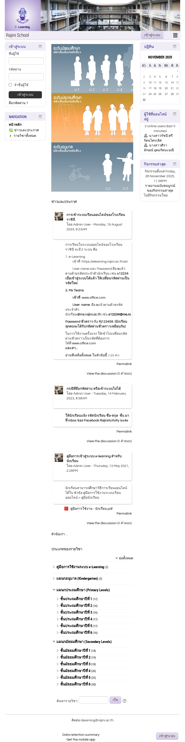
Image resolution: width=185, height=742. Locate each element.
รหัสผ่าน (15, 69)
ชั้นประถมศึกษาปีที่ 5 (76, 625)
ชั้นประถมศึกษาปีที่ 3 (76, 612)
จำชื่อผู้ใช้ (18, 85)
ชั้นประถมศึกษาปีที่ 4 (76, 618)
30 (144, 100)
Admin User (82, 224)
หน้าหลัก (15, 124)
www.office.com (94, 297)
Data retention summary (80, 734)
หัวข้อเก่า (58, 534)
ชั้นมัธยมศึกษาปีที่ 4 (75, 670)
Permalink (124, 364)
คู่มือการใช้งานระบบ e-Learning (80, 566)
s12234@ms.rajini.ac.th (126, 314)
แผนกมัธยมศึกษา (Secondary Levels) (84, 641)
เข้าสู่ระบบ (152, 35)
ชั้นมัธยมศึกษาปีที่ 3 (75, 663)
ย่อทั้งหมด (126, 558)
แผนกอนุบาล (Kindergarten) (77, 578)
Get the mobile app (80, 739)
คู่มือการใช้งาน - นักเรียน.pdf (91, 508)
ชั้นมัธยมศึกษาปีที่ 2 (75, 657)
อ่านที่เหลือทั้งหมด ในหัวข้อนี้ (86, 355)
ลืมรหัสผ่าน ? (18, 103)
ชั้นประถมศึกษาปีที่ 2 (76, 605)
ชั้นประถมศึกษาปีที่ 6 (76, 632)
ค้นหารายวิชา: (68, 701)
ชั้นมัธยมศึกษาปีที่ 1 (75, 650)
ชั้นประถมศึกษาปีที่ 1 (76, 598)
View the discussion (102, 373)
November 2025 (160, 57)
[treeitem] (25, 124)
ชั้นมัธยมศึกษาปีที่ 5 (75, 677)
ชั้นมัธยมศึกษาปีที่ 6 (75, 684)
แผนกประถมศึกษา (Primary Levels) (83, 589)
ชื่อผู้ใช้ (14, 54)
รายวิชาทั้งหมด (25, 136)
